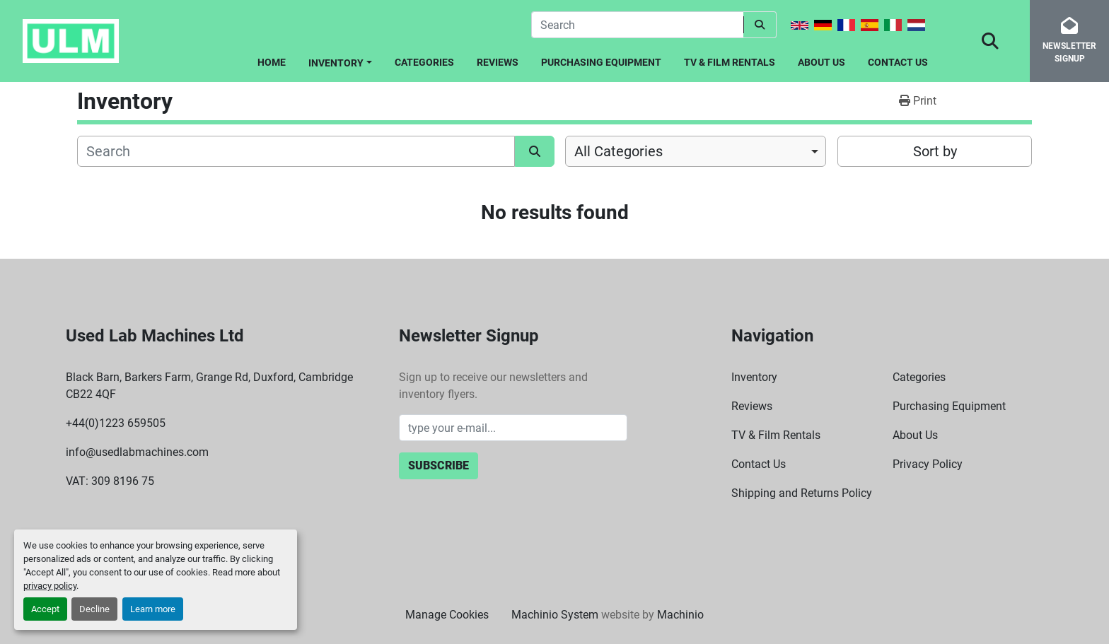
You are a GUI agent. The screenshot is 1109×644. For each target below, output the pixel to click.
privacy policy (49, 585)
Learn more (152, 609)
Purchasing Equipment (601, 62)
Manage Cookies (447, 614)
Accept (45, 609)
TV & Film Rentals (729, 62)
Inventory (336, 63)
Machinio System (554, 614)
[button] (340, 60)
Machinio (680, 614)
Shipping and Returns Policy (801, 493)
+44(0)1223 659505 (116, 423)
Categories (424, 62)
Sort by (935, 151)
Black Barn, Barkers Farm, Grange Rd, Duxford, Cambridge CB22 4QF (209, 385)
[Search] (637, 24)
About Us (821, 62)
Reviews (497, 62)
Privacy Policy (928, 464)
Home (271, 62)
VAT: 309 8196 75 (110, 481)
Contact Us (898, 62)
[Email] (513, 427)
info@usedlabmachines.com (137, 452)
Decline (94, 609)
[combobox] (695, 151)
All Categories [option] (618, 151)
